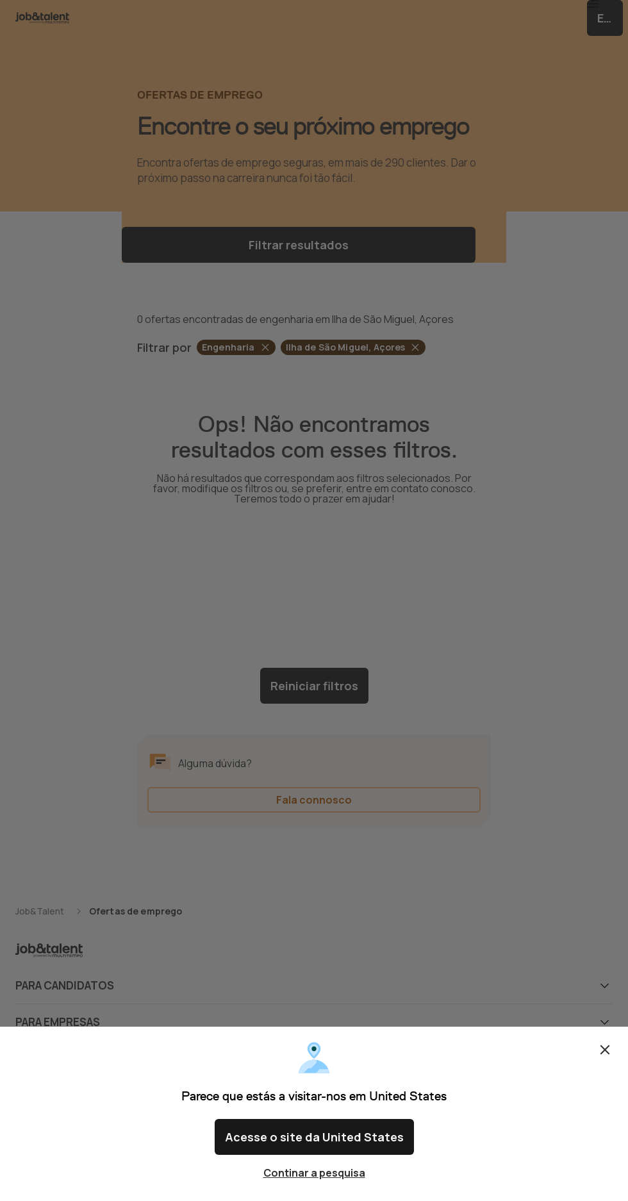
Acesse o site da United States (314, 1142)
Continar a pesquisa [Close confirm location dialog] (314, 1173)
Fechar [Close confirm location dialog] (605, 1060)
